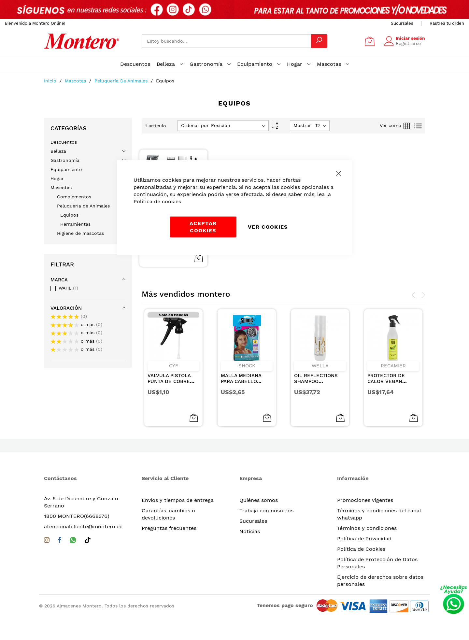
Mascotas (76, 80)
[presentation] (414, 295)
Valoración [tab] (66, 308)
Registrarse (408, 43)
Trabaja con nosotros (266, 510)
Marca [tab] (59, 280)
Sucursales (402, 23)
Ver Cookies (268, 226)
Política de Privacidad (364, 538)
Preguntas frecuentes (169, 528)
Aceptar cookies (203, 226)
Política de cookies (157, 201)
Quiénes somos (258, 500)
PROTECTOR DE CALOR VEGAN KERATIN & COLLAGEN (386, 384)
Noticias (249, 531)
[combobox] (226, 41)
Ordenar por (195, 125)
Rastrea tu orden (447, 23)
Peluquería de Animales (121, 80)
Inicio (51, 80)
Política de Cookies (361, 549)
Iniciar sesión (410, 38)
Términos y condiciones (367, 528)
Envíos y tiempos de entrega (178, 500)
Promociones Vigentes (365, 500)
